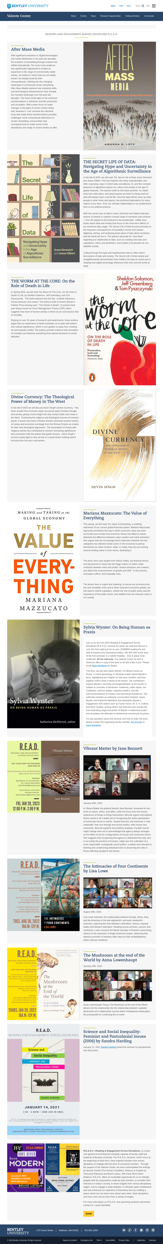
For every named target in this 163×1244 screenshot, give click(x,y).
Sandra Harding (108, 1047)
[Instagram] (147, 1230)
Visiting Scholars (132, 16)
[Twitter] (141, 1230)
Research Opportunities (110, 16)
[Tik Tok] (130, 1230)
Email (89, 1213)
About (73, 16)
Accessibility (110, 1240)
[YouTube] (124, 1230)
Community (149, 16)
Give (129, 6)
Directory (152, 1240)
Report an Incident (70, 1240)
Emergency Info (87, 1240)
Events (84, 16)
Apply (112, 6)
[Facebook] (135, 1230)
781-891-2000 (91, 1230)
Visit (121, 6)
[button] (143, 6)
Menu (148, 5)
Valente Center (19, 16)
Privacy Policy (124, 1240)
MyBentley (141, 1240)
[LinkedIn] (153, 1230)
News (93, 16)
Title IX (99, 1240)
